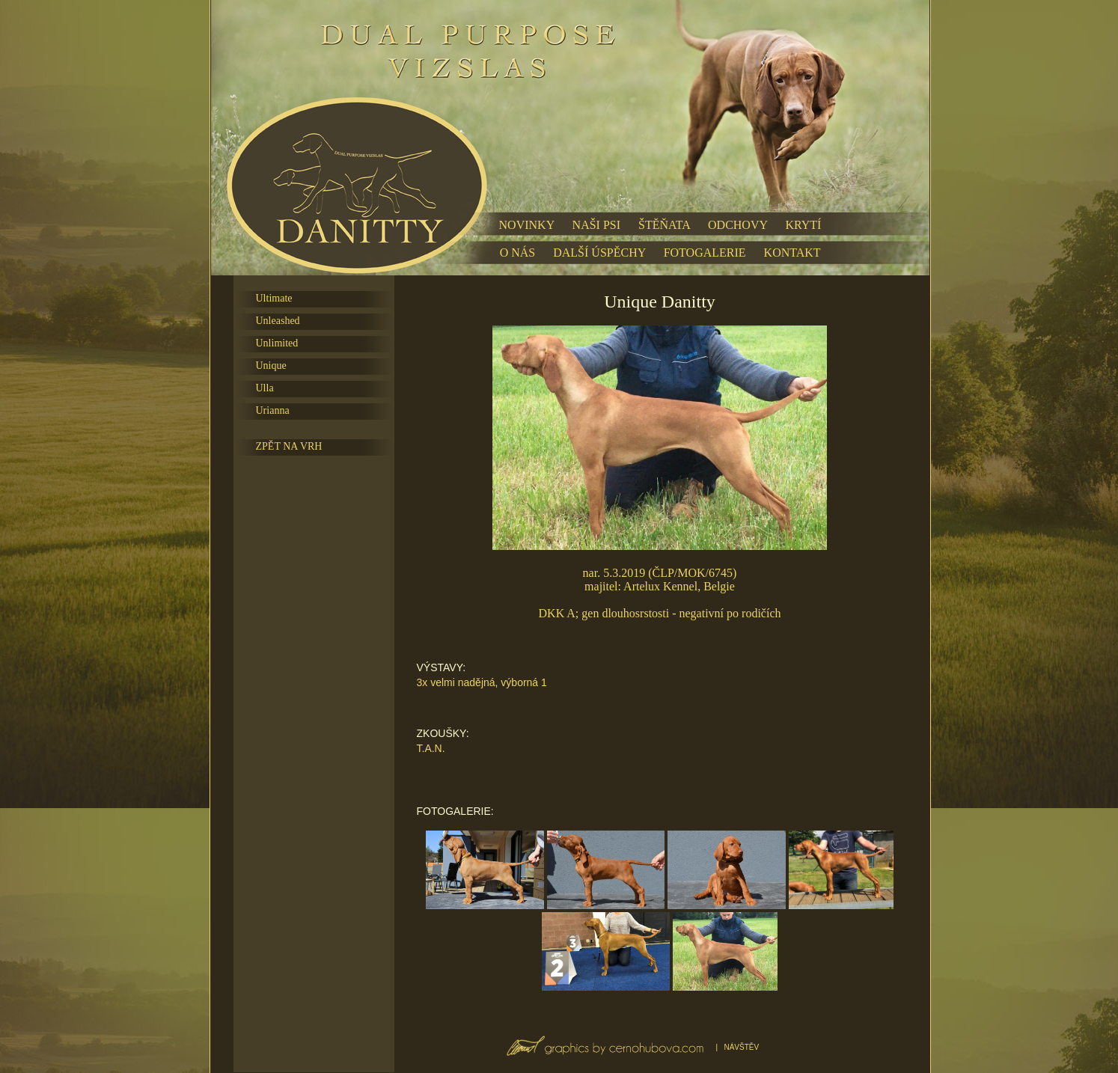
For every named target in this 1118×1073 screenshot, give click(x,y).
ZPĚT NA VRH (289, 446)
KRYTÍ (803, 224)
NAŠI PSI (596, 224)
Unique (271, 365)
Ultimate (274, 298)
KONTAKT (792, 252)
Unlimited (277, 343)
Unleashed (278, 320)
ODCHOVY (737, 224)
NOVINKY (527, 224)
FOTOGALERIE (705, 252)
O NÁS (518, 252)
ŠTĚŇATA (664, 224)
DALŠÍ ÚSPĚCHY (599, 252)
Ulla (265, 388)
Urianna (273, 410)
